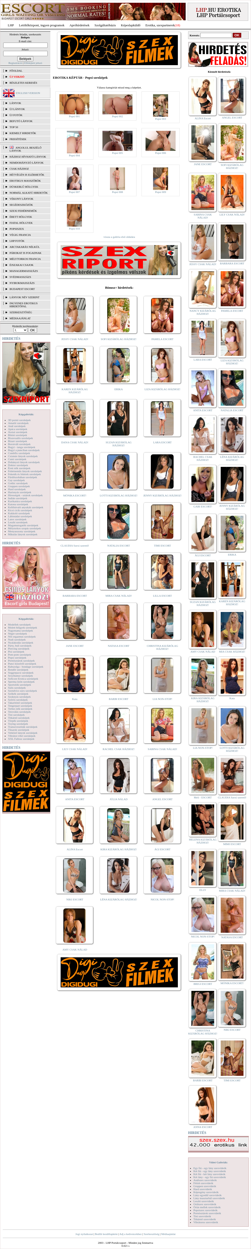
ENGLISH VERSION (28, 92)
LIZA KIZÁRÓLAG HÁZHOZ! (162, 389)
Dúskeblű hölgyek (24, 186)
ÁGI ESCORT (163, 849)
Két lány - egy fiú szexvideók (209, 1177)
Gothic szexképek (18, 483)
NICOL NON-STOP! (162, 899)
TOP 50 (14, 127)
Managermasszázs (24, 270)
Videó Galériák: (218, 1162)
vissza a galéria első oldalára (119, 236)
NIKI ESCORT (74, 899)
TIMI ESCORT (162, 545)
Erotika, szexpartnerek (160, 25)
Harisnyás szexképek (19, 492)
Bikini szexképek (17, 435)
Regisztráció (15, 62)
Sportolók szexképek (19, 684)
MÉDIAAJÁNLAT (20, 318)
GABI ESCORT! (202, 506)
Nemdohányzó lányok (27, 162)
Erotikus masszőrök (25, 180)
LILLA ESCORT (162, 595)
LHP (11, 25)
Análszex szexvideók (205, 1180)
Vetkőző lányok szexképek (22, 732)
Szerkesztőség (151, 1233)
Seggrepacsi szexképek (21, 672)
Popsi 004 (74, 155)
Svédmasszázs (20, 276)
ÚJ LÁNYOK (17, 109)
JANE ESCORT (75, 645)
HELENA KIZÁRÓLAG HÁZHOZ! (202, 841)
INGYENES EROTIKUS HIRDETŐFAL (24, 305)
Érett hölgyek (21, 216)
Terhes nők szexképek (20, 708)
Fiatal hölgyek (21, 222)
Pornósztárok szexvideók (207, 1213)
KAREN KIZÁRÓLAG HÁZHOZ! (75, 391)
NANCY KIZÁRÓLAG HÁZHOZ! (203, 312)
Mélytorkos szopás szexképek (24, 528)
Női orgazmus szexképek (22, 636)
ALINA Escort (75, 849)
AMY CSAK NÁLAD (74, 949)
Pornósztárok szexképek (21, 660)
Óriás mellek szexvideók (207, 1207)
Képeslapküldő (131, 25)
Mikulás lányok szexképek (22, 534)
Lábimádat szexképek (20, 516)
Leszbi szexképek (18, 522)
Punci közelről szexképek (22, 663)
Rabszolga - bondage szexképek (25, 666)
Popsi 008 (117, 191)
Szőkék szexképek (18, 693)
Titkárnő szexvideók (204, 1219)
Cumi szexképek (17, 459)
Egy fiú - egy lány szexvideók (209, 1168)
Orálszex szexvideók (204, 1204)
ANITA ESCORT (74, 799)
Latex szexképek (17, 519)
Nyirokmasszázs (22, 282)
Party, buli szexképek (20, 645)
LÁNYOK (15, 103)
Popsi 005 (117, 152)
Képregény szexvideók (206, 1192)
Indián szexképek (17, 498)
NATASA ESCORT (118, 645)
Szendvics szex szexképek (22, 690)
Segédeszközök (21, 204)
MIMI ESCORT (232, 844)
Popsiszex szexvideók (205, 1210)
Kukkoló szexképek (19, 513)
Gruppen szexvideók (204, 1186)
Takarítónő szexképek (20, 702)
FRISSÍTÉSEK (18, 139)
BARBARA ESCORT (75, 595)
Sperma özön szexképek (21, 681)
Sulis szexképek (17, 687)
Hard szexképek (17, 489)
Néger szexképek (17, 633)
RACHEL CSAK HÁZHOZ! (119, 749)
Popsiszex (17, 228)
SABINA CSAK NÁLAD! (162, 749)
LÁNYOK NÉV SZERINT (25, 297)
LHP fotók (17, 240)
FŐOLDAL (16, 70)
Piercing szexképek (18, 648)
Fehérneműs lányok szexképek (25, 471)
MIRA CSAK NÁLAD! (118, 595)
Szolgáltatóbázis (105, 25)
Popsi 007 (74, 191)
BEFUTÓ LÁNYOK (21, 121)
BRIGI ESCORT (202, 983)
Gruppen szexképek (19, 486)
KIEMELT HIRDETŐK (23, 133)
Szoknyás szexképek (19, 696)
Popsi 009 (160, 191)
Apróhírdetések (79, 25)
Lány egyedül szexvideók (207, 1195)
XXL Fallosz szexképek (21, 738)
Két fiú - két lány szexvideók (209, 1174)
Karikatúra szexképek (20, 501)
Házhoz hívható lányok (28, 156)
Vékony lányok (21, 198)
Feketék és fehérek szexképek (24, 474)
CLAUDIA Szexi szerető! (75, 545)
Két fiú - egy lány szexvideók (209, 1171)
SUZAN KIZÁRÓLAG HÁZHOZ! (119, 444)
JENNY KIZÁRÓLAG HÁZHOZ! (162, 495)
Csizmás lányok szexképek (23, 456)
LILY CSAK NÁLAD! (74, 749)
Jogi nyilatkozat (84, 1233)
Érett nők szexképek (19, 468)
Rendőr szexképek (18, 669)
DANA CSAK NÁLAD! (74, 442)
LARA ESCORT (162, 442)
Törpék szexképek (18, 720)
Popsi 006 (160, 152)
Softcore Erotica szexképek (23, 678)
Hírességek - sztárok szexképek (25, 495)
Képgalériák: (26, 414)
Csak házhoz (19, 168)
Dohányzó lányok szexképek (24, 462)
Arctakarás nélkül (25, 246)
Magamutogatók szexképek (23, 525)
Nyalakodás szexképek (20, 642)
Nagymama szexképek (20, 630)
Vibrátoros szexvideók (205, 1222)
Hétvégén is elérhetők (27, 174)
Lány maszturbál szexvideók (209, 1198)
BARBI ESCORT (119, 698)
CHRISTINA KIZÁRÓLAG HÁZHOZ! (162, 647)
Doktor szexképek (18, 465)
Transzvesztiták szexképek (22, 726)
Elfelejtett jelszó (33, 62)
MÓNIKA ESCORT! (74, 495)
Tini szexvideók (202, 1216)
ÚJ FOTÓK (16, 115)
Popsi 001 (74, 116)
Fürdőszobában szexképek (22, 477)
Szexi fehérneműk (23, 210)
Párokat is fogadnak (26, 252)
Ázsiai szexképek (17, 432)
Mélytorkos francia (25, 258)
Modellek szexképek (19, 624)
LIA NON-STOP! (162, 698)
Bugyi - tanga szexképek (21, 447)
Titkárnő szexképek (19, 717)
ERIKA (118, 389)
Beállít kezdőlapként (106, 1233)
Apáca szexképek (17, 429)
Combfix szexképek (19, 453)
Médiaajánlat (168, 1233)
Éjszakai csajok (22, 264)
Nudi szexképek (17, 639)
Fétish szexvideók (203, 1183)
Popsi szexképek (17, 657)
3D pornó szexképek (19, 420)
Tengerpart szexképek (20, 705)
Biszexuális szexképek (20, 438)
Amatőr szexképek (18, 423)
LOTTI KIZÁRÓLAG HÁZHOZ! (118, 495)
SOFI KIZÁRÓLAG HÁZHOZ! (118, 339)
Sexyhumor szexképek (20, 675)
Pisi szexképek (16, 651)
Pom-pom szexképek (19, 654)
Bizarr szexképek (17, 441)
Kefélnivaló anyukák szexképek (25, 507)
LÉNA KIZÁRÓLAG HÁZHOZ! (118, 899)
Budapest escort (22, 288)
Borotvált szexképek (19, 444)
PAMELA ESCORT (163, 339)
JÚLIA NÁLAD (119, 799)
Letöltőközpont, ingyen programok (42, 25)
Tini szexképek (16, 714)
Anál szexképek (17, 426)
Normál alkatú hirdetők (29, 192)
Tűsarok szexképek (18, 729)
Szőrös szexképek (18, 699)
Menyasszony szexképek (21, 531)
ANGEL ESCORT (162, 799)
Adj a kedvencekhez (130, 1233)
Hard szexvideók (202, 1189)
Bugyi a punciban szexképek (24, 450)
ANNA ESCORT (202, 1126)
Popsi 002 (117, 116)
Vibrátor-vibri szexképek (21, 735)
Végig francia (20, 234)
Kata (74, 698)
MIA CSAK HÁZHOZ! (232, 651)
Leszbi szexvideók (203, 1201)
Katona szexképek (18, 504)
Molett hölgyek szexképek (22, 627)
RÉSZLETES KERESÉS (23, 82)
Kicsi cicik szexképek (20, 510)
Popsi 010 (74, 228)
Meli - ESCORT (203, 797)
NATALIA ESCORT (118, 545)
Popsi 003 (160, 118)
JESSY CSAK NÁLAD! (74, 339)
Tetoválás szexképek (19, 711)
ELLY (202, 889)
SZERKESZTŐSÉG (21, 312)
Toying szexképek (18, 723)
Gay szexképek (16, 480)
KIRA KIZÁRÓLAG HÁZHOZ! (118, 849)
